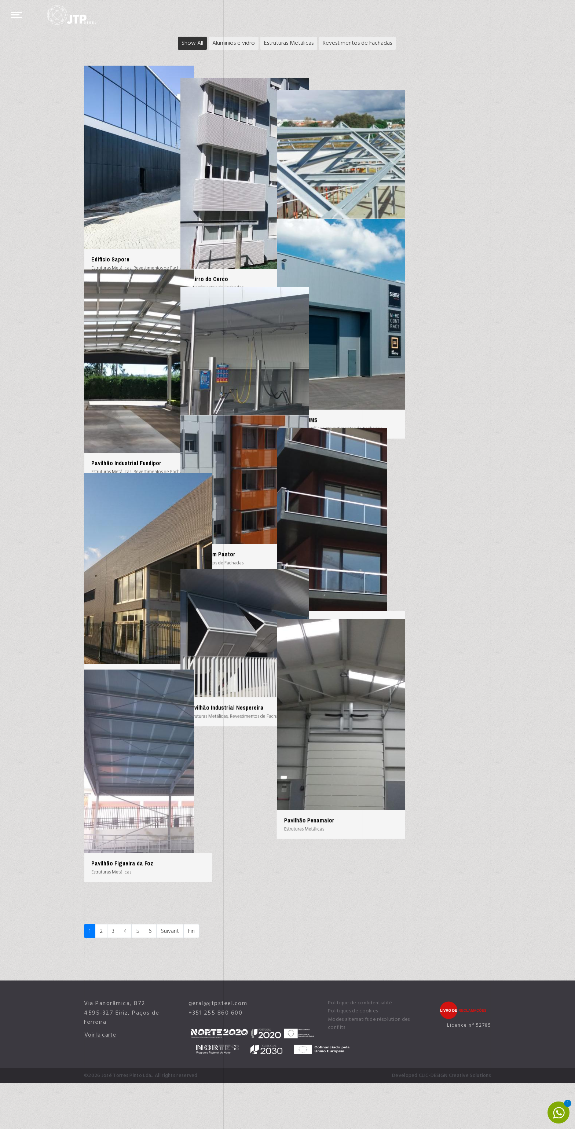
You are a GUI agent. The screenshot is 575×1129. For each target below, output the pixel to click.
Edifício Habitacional (396, 658)
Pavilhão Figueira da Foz (122, 936)
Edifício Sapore (110, 259)
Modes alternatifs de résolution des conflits (369, 1069)
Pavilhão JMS (386, 435)
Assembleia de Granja (397, 204)
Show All (192, 43)
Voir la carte (100, 1081)
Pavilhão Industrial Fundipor (126, 483)
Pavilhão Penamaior (395, 889)
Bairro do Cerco (251, 267)
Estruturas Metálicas (289, 43)
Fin (191, 977)
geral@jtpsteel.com (217, 1049)
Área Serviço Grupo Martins (265, 435)
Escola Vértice (109, 713)
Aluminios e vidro (233, 43)
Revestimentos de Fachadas (357, 43)
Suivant (170, 977)
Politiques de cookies (353, 1057)
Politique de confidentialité (360, 1049)
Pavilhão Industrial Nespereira (269, 771)
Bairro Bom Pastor (254, 603)
